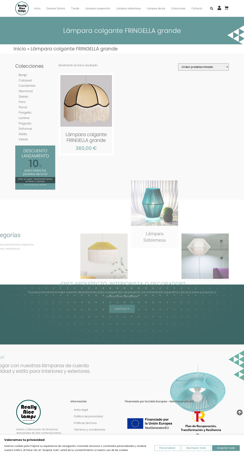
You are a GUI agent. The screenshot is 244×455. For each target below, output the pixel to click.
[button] (212, 8)
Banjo (23, 75)
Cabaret (25, 80)
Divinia (23, 96)
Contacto (196, 8)
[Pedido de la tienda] (203, 67)
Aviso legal (81, 410)
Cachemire (27, 86)
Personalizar (167, 448)
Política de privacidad (88, 416)
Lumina (24, 118)
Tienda (75, 8)
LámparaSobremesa (154, 204)
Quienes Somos (55, 8)
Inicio (37, 8)
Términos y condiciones (89, 430)
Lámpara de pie (156, 8)
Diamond (26, 91)
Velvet (23, 139)
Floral (23, 107)
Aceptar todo (226, 448)
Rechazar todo (196, 448)
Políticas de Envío (85, 423)
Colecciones (178, 8)
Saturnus (25, 128)
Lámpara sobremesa (128, 8)
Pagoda (25, 123)
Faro (22, 102)
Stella (23, 134)
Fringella (25, 112)
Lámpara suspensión (97, 8)
